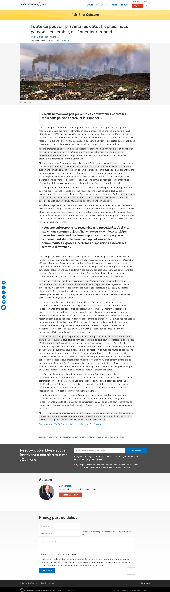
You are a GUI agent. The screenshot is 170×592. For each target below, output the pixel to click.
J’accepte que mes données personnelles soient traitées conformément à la (110, 466)
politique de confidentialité (88, 559)
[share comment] (3, 307)
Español (57, 40)
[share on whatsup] (4, 302)
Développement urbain (66, 437)
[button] (147, 5)
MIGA (68, 590)
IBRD (55, 590)
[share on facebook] (4, 287)
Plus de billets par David (71, 495)
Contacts (124, 5)
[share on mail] (4, 282)
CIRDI (74, 590)
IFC (64, 590)
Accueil (90, 5)
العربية (64, 40)
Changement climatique (47, 437)
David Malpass (37, 37)
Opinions (92, 15)
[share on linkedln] (4, 297)
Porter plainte (145, 583)
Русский (134, 456)
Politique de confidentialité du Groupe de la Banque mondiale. (104, 467)
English (50, 40)
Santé (104, 437)
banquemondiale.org (140, 1)
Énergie (110, 437)
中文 (69, 40)
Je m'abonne (136, 450)
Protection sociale (94, 437)
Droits (22, 583)
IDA (59, 590)
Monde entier (119, 437)
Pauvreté (82, 437)
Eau (76, 437)
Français (43, 40)
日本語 (87, 460)
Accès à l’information (32, 583)
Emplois (43, 583)
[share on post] (4, 292)
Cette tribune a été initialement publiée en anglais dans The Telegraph (71, 424)
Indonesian (100, 460)
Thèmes (114, 5)
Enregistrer (47, 571)
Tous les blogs (102, 5)
